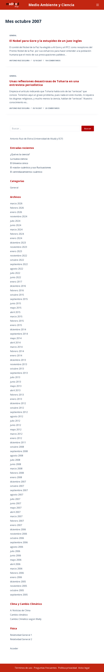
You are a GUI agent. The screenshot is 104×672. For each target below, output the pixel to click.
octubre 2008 (17, 446)
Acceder (14, 648)
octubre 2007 (17, 485)
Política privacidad (67, 667)
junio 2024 (15, 225)
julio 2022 (15, 273)
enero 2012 (16, 438)
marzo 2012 (16, 433)
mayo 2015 (15, 307)
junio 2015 (15, 303)
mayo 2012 (15, 429)
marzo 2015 (16, 316)
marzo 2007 (16, 516)
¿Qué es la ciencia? (20, 154)
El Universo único (19, 163)
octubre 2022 (17, 259)
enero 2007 (16, 525)
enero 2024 (16, 238)
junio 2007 (15, 503)
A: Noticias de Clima (20, 610)
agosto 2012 (16, 416)
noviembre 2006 (18, 533)
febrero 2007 (17, 520)
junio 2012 (15, 425)
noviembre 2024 (18, 216)
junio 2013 (15, 381)
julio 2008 (15, 459)
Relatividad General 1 (21, 634)
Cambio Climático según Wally (25, 619)
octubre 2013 (17, 368)
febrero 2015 (17, 320)
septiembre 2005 (19, 594)
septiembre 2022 (19, 264)
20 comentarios (52, 109)
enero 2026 (16, 212)
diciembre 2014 (18, 329)
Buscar (87, 128)
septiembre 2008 (19, 451)
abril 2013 (15, 390)
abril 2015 (15, 312)
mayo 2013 (15, 386)
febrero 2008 (17, 472)
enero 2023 (16, 251)
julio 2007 (15, 499)
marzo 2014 (16, 346)
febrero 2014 (17, 351)
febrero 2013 (17, 394)
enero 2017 (16, 281)
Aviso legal (83, 667)
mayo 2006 (15, 559)
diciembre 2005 (18, 581)
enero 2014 (16, 355)
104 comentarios (52, 61)
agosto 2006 (16, 546)
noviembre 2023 (18, 246)
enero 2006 (16, 577)
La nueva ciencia (18, 158)
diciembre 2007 (18, 481)
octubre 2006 (17, 538)
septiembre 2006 (19, 542)
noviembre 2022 (18, 255)
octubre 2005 (17, 590)
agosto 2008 (16, 455)
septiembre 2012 (19, 412)
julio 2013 (15, 377)
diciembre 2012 (18, 403)
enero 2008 (16, 477)
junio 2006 (15, 555)
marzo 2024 (16, 229)
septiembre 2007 (19, 490)
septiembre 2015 (19, 299)
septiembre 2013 (19, 372)
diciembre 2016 (18, 286)
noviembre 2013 (18, 364)
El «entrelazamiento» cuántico (26, 171)
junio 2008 (15, 464)
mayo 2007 (15, 507)
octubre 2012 (17, 407)
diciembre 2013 (18, 360)
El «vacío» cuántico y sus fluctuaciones (30, 167)
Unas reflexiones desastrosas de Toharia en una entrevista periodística (44, 84)
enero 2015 (16, 325)
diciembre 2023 (18, 242)
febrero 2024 (17, 233)
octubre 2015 (17, 294)
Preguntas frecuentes (45, 667)
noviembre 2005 (18, 585)
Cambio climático (19, 614)
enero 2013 (16, 399)
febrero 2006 (17, 572)
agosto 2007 (16, 494)
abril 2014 (15, 342)
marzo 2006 (16, 568)
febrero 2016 (17, 290)
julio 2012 (15, 420)
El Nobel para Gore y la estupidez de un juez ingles (45, 41)
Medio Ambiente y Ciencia (51, 4)
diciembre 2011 (18, 442)
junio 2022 (15, 277)
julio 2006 (15, 551)
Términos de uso (23, 667)
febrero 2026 (17, 207)
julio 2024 (15, 220)
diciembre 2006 (18, 529)
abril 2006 (15, 564)
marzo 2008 (16, 468)
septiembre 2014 (19, 333)
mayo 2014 (15, 338)
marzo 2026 (16, 203)
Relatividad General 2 (21, 639)
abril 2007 (15, 512)
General (13, 36)
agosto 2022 (16, 268)
